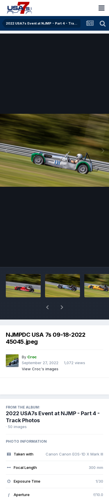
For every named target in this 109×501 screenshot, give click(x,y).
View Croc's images (40, 353)
